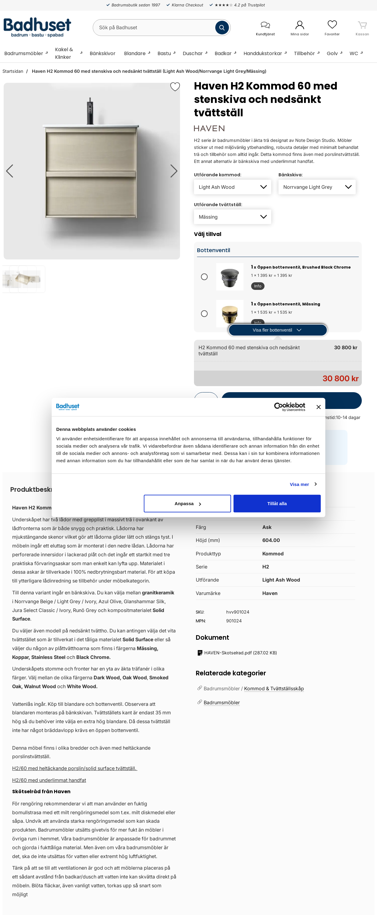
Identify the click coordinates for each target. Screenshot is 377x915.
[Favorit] (175, 86)
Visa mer (299, 484)
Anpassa (188, 503)
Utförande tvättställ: (218, 205)
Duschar (193, 53)
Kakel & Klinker (64, 53)
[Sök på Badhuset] (162, 27)
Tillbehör (304, 53)
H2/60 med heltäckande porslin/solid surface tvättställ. (74, 768)
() (237, 653)
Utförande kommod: (217, 175)
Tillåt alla (277, 503)
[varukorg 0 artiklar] (362, 27)
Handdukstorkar (263, 53)
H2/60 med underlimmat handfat (49, 780)
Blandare (135, 53)
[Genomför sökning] (222, 27)
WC (354, 53)
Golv (332, 53)
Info (256, 287)
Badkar (223, 53)
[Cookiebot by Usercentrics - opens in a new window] (278, 406)
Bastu (164, 53)
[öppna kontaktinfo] (265, 27)
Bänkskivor (103, 53)
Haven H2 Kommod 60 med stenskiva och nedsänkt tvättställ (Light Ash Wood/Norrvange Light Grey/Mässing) (148, 71)
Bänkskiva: (290, 175)
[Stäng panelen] (318, 407)
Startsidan (12, 71)
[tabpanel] (94, 693)
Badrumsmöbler (23, 53)
